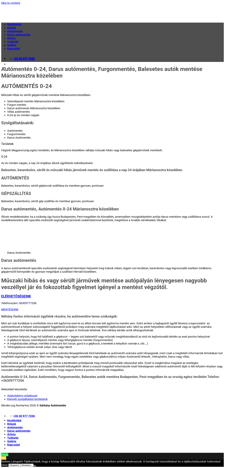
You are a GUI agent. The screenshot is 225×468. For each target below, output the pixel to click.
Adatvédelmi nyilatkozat (22, 395)
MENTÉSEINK (10, 309)
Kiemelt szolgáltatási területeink (27, 399)
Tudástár (13, 41)
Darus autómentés (19, 34)
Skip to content (10, 3)
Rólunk (11, 28)
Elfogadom (14, 465)
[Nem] (35, 465)
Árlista (11, 38)
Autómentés (15, 31)
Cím (3, 458)
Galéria (11, 45)
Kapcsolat (13, 48)
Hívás (4, 454)
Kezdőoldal (14, 24)
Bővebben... (27, 465)
